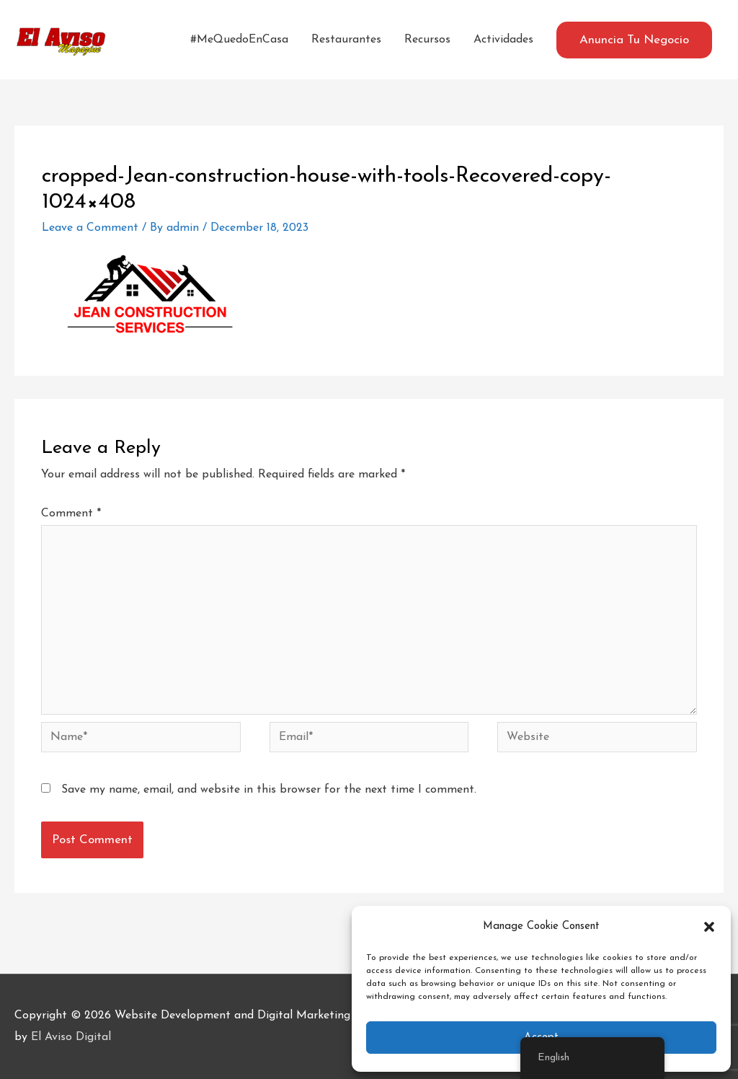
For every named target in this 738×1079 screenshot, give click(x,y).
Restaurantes (346, 39)
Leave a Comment (90, 228)
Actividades (503, 39)
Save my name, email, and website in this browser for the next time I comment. (268, 790)
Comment (71, 513)
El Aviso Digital (71, 1037)
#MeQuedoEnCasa (239, 39)
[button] (709, 927)
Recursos (427, 39)
